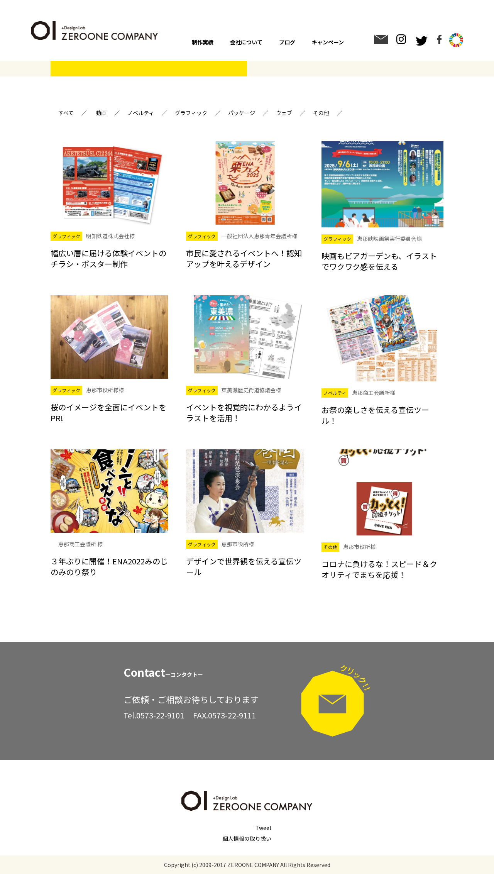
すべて (66, 113)
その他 (321, 113)
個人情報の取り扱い (247, 838)
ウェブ (284, 113)
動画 (101, 113)
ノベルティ (140, 113)
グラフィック (191, 113)
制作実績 (202, 42)
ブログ (287, 42)
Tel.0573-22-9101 (154, 715)
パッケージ (241, 113)
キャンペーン (328, 42)
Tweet (263, 828)
